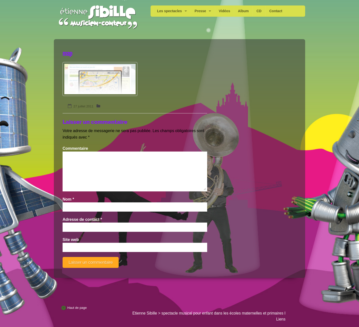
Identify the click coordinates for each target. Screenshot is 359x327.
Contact (275, 11)
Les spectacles (169, 11)
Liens (280, 319)
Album (243, 11)
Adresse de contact (82, 219)
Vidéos (224, 11)
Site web (71, 240)
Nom (68, 199)
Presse (200, 11)
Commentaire (75, 148)
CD (259, 11)
